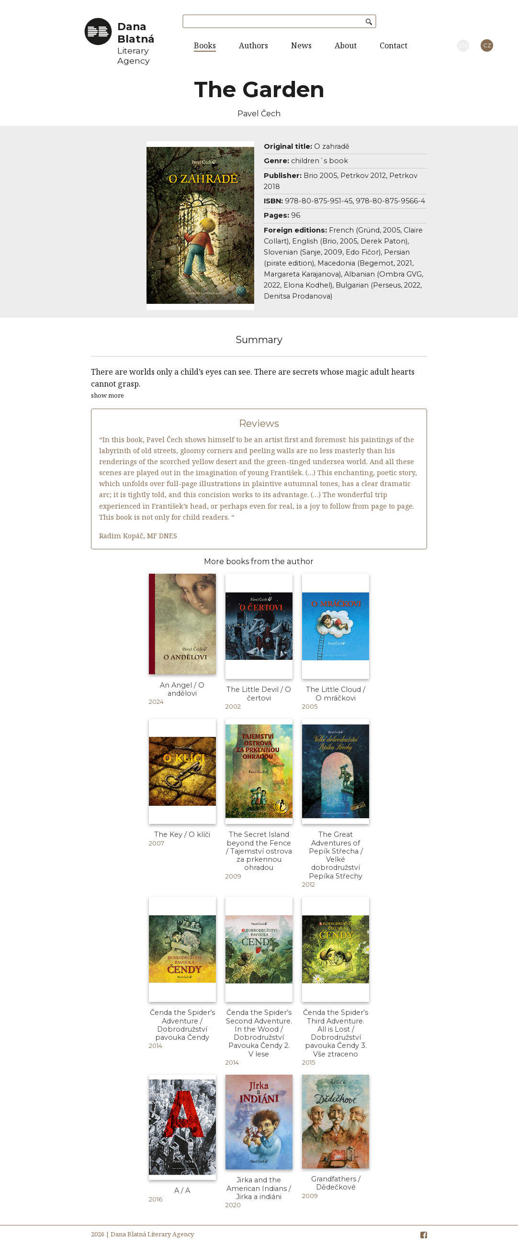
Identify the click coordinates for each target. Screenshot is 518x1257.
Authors (253, 45)
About (346, 45)
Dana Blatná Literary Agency (152, 1234)
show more (107, 395)
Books (205, 45)
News (301, 45)
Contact (393, 45)
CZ (487, 45)
